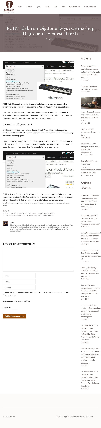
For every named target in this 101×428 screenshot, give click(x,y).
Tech (63, 7)
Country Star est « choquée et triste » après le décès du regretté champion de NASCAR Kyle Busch (90, 290)
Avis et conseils (74, 7)
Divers (20, 7)
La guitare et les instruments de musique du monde (90, 132)
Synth (38, 7)
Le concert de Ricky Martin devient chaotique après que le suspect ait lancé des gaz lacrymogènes (91, 311)
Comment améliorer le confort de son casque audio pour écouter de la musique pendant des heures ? (90, 72)
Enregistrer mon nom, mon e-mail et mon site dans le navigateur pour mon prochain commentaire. (37, 293)
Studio (47, 7)
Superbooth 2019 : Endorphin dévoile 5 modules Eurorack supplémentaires (30, 213)
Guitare (29, 7)
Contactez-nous (90, 7)
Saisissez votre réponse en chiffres (16, 301)
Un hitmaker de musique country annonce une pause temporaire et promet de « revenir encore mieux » (90, 201)
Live (55, 7)
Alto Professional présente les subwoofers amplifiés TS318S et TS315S (29, 215)
